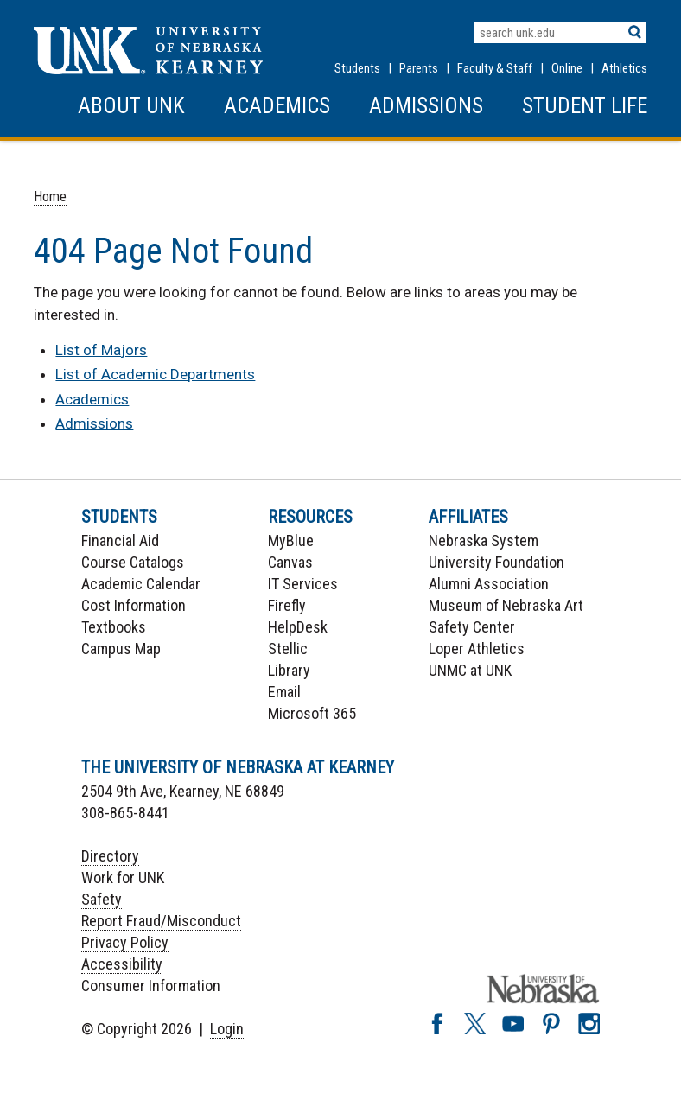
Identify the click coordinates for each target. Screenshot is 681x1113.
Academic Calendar (140, 584)
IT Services (303, 584)
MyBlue (291, 540)
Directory (110, 856)
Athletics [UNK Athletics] (624, 68)
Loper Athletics (477, 648)
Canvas (290, 562)
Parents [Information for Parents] (418, 68)
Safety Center (472, 627)
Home (50, 196)
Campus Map (121, 648)
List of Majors (101, 350)
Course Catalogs (132, 562)
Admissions (426, 105)
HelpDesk (298, 627)
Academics (277, 105)
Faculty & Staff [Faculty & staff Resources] (494, 68)
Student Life (584, 105)
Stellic (288, 648)
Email (284, 692)
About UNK (131, 105)
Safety (101, 899)
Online (566, 68)
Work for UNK (122, 877)
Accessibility (121, 964)
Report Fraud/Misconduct (161, 921)
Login (227, 1029)
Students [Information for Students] (357, 68)
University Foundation (496, 562)
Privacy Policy (125, 942)
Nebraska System (483, 540)
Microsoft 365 (312, 713)
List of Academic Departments (155, 374)
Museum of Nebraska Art (506, 605)
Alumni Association (489, 584)
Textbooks (113, 627)
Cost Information (133, 605)
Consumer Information (150, 985)
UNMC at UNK (470, 670)
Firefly (287, 605)
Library (289, 670)
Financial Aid (120, 540)
